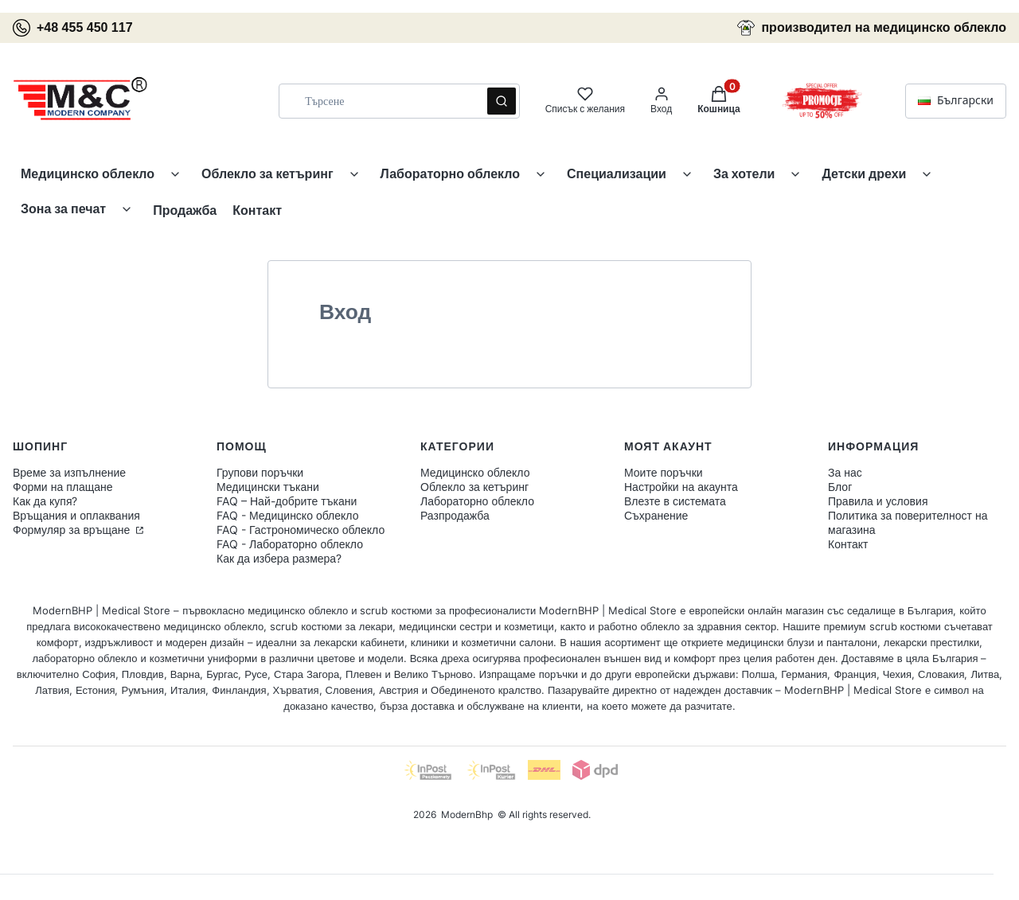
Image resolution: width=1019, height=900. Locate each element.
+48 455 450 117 (73, 28)
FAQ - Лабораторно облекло (290, 544)
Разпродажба (455, 515)
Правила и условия (877, 501)
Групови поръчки (260, 472)
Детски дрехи (864, 173)
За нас (845, 472)
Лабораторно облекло (451, 173)
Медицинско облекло (87, 173)
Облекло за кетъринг (267, 173)
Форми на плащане (63, 486)
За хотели (744, 173)
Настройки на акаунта (681, 486)
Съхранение (656, 515)
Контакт (257, 210)
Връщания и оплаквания (76, 515)
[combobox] (377, 101)
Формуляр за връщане (73, 529)
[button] (501, 101)
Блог (840, 486)
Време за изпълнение (69, 472)
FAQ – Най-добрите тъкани (287, 501)
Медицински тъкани (268, 486)
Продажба (185, 210)
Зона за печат (63, 208)
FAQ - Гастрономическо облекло (301, 529)
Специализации (616, 173)
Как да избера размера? (279, 558)
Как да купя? (45, 501)
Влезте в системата (675, 501)
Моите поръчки (663, 472)
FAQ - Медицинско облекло (287, 515)
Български (956, 100)
